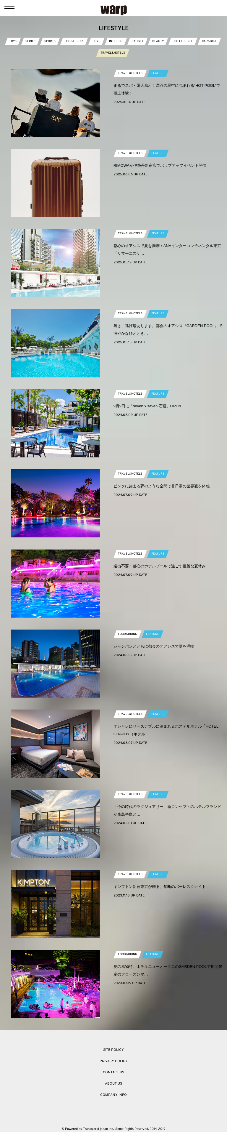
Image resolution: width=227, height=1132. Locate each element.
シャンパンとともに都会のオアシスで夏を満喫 (154, 646)
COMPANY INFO (113, 1095)
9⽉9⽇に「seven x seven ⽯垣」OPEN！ (149, 406)
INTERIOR (116, 41)
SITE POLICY (113, 1050)
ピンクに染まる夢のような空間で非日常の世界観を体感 (162, 486)
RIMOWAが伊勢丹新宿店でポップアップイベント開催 (160, 165)
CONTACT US (113, 1072)
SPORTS (50, 41)
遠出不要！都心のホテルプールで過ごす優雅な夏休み (160, 566)
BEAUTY (158, 41)
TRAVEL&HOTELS (112, 53)
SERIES (30, 41)
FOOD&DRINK (74, 41)
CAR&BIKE (209, 41)
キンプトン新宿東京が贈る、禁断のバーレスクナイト (160, 886)
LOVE (96, 41)
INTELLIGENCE (183, 41)
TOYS (13, 41)
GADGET (137, 41)
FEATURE (157, 73)
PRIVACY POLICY (114, 1061)
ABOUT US (113, 1083)
